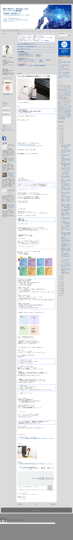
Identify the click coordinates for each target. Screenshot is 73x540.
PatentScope (60, 96)
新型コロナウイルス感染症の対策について (28, 46)
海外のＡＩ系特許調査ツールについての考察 (65, 226)
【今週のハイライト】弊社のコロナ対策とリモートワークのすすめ (65, 196)
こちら (43, 36)
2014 (61, 290)
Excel (67, 89)
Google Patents (62, 90)
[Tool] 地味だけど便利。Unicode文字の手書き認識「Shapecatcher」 (11, 206)
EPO (66, 88)
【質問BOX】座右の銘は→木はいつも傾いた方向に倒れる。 (65, 241)
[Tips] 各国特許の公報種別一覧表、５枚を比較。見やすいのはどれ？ (11, 160)
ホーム (36, 504)
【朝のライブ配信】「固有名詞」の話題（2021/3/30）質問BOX (64, 62)
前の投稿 (53, 504)
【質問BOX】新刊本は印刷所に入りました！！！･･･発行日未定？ (65, 229)
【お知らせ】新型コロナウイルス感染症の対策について (65, 218)
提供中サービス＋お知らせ (30, 494)
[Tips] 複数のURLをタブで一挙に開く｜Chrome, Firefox (11, 191)
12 (61, 129)
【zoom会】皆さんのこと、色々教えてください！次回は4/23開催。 (65, 222)
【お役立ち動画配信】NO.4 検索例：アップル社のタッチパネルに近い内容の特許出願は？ (65, 255)
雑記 (59, 118)
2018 (61, 283)
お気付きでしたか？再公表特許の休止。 (11, 145)
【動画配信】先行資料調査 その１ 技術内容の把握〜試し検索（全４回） (65, 250)
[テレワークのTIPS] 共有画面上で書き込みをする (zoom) (65, 265)
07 (61, 138)
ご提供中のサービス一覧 (25, 49)
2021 (61, 126)
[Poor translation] (5, 521)
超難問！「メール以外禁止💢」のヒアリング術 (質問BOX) (65, 180)
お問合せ (17, 30)
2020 (61, 128)
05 (61, 141)
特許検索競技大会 (68, 113)
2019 (61, 281)
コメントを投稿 (22, 499)
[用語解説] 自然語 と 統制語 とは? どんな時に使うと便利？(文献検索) (11, 175)
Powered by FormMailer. (7, 128)
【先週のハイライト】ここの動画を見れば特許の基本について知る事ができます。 (65, 160)
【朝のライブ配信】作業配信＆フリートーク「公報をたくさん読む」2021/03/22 (64, 73)
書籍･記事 (66, 110)
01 (61, 279)
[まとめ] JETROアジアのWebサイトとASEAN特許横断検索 (65, 269)
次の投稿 (20, 504)
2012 (61, 293)
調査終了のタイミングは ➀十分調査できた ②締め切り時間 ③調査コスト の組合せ (65, 164)
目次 (60, 114)
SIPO (68, 96)
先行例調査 (66, 107)
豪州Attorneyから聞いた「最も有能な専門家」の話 (65, 177)
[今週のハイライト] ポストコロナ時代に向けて (65, 262)
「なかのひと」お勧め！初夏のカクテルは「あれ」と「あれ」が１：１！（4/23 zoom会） (65, 169)
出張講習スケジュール (23, 65)
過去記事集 (67, 117)
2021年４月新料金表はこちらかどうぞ (27, 43)
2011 (61, 295)
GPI (70, 89)
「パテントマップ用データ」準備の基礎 (65, 260)
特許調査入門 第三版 (6, 78)
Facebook (29, 37)
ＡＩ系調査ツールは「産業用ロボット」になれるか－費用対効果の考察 (65, 189)
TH (67, 98)
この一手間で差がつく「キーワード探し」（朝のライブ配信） (64, 173)
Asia (59, 85)
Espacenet (60, 89)
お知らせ (69, 102)
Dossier (61, 86)
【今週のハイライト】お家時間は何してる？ (65, 238)
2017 (61, 285)
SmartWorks (9, 30)
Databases (69, 85)
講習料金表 (43, 65)
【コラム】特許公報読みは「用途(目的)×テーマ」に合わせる (64, 69)
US (60, 99)
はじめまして (62, 103)
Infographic (66, 93)
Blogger (38, 510)
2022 (61, 125)
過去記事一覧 (61, 121)
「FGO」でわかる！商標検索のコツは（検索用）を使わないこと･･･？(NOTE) (65, 146)
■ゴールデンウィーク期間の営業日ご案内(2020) (65, 155)
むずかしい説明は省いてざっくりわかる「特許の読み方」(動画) (65, 184)
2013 (61, 291)
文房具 (61, 110)
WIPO (67, 99)
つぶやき (22, 494)
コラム (62, 104)
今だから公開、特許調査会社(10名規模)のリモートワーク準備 (65, 210)
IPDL (62, 93)
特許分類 (61, 113)
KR (60, 95)
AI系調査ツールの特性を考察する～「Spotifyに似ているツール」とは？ (65, 201)
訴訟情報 (63, 115)
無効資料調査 (68, 111)
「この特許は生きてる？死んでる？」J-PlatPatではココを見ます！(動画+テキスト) (65, 151)
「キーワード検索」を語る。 (64, 100)
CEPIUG (63, 85)
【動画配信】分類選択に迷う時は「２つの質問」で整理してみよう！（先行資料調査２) (65, 206)
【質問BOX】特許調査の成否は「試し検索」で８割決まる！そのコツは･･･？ (65, 214)
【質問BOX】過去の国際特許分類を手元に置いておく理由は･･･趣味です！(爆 (65, 234)
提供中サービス (68, 108)
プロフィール (64, 105)
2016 (61, 286)
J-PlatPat (65, 94)
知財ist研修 (64, 114)
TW (70, 98)
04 (61, 143)
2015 (61, 288)
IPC (59, 93)
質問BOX (47, 40)
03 (61, 276)
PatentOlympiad (66, 95)
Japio (70, 94)
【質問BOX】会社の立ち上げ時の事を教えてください (65, 273)
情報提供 (62, 108)
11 (61, 131)
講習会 (60, 117)
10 (61, 133)
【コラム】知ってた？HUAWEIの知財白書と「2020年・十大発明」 (64, 76)
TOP (3, 30)
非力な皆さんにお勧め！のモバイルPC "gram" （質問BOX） (65, 193)
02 (61, 278)
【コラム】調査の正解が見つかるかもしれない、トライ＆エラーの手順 (64, 66)
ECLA (66, 86)
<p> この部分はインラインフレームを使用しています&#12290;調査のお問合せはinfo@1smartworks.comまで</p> (36, 477)
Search (60, 98)
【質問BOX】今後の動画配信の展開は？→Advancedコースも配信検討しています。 (65, 245)
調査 (67, 115)
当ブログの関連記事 (24, 254)
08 (61, 136)
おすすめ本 (62, 102)
